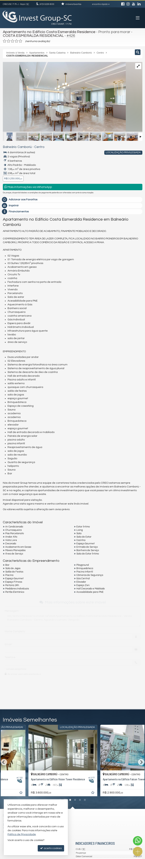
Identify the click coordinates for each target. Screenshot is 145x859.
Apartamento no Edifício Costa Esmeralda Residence (49, 32)
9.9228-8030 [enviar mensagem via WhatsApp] (47, 4)
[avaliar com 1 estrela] (4, 41)
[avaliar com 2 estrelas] (8, 41)
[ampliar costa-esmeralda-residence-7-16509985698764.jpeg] (50, 97)
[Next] (141, 762)
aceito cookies (51, 848)
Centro (39, 147)
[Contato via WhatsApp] (137, 840)
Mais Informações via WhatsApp (28, 187)
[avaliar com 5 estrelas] (20, 41)
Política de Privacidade (22, 834)
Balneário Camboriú (17, 147)
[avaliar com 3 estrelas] (12, 41)
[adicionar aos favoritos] (49, 793)
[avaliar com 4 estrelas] (16, 41)
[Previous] (4, 762)
